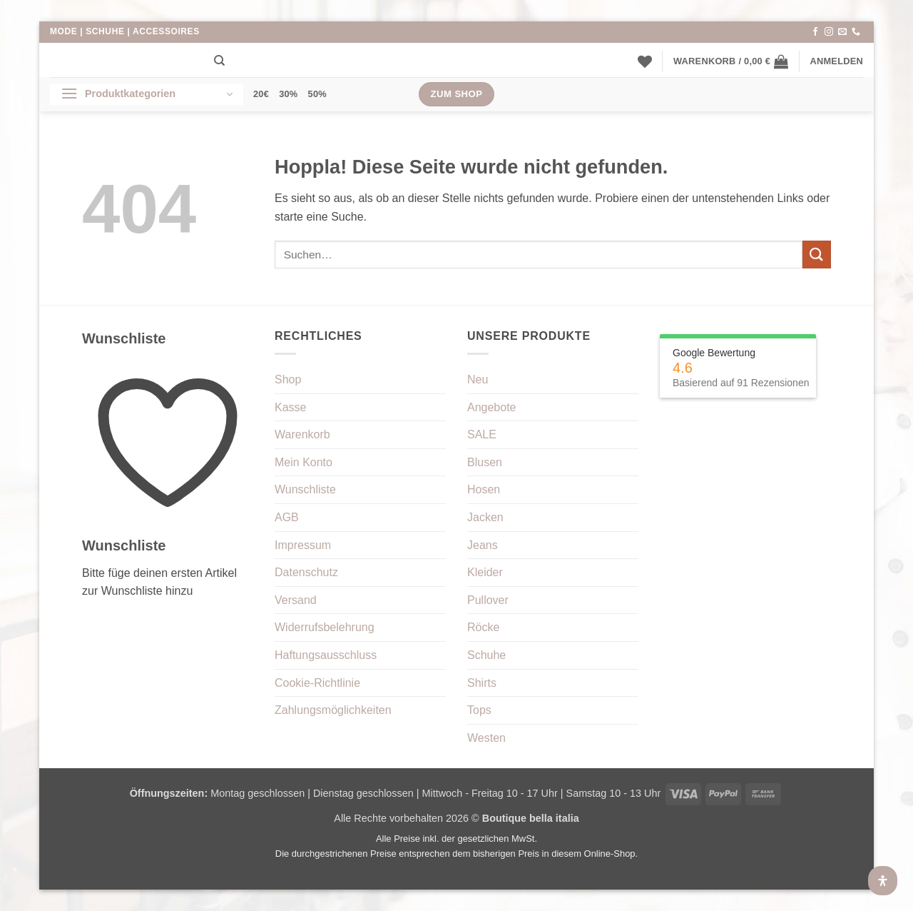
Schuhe (486, 655)
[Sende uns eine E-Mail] (842, 32)
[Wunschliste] (645, 61)
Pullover (488, 600)
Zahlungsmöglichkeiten (333, 710)
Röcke (483, 627)
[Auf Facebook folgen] (815, 32)
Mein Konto (303, 462)
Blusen (484, 462)
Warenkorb (302, 434)
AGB (287, 517)
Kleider (485, 572)
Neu (477, 379)
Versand (296, 600)
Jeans (482, 545)
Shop (288, 379)
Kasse (290, 407)
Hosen (483, 489)
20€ (261, 94)
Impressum (303, 545)
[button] (730, 61)
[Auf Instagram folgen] (829, 32)
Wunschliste (305, 489)
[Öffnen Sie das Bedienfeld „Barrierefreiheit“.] (882, 880)
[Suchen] (219, 60)
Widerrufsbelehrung (324, 627)
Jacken (485, 517)
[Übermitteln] (816, 254)
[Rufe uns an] (856, 32)
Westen (486, 738)
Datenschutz (306, 572)
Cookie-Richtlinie (317, 683)
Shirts (481, 683)
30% (288, 94)
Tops (479, 710)
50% (317, 94)
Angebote (491, 407)
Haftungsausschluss (326, 655)
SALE (481, 434)
